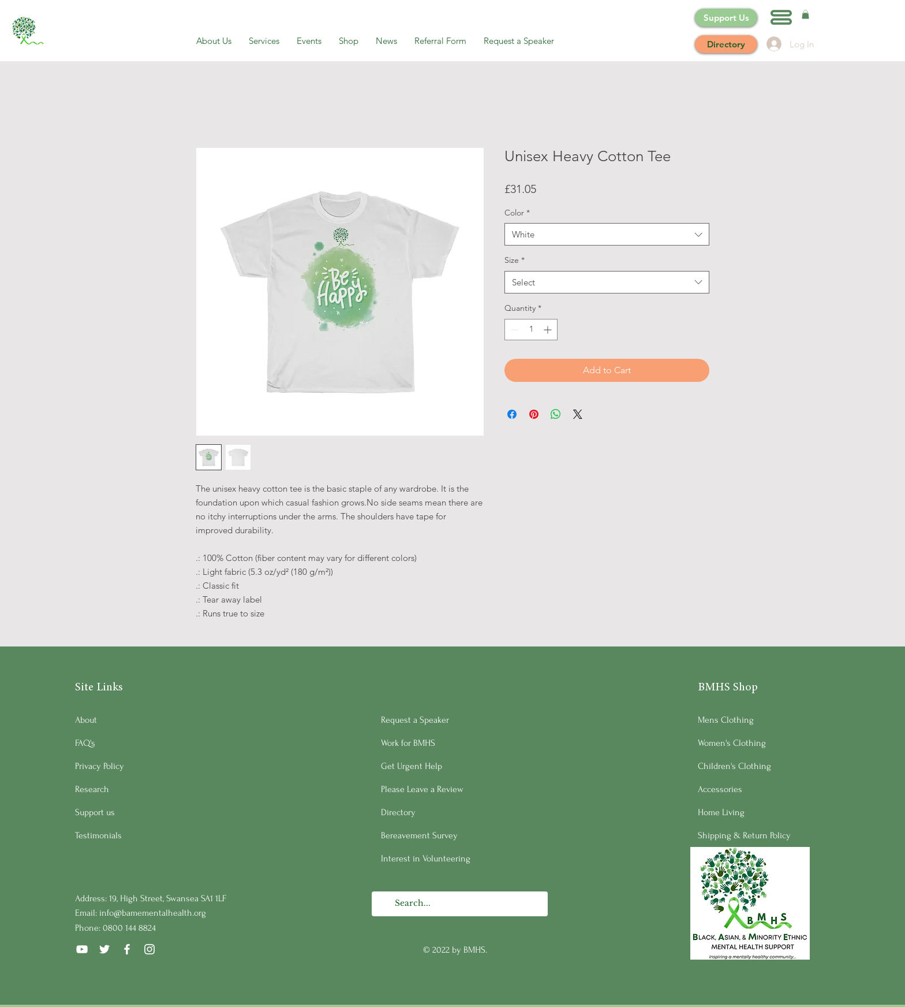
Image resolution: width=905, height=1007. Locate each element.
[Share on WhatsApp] (556, 414)
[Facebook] (127, 949)
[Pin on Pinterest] (534, 414)
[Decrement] (513, 329)
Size (514, 260)
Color (517, 212)
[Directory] (726, 44)
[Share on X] (578, 414)
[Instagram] (149, 949)
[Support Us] (726, 18)
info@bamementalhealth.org (152, 913)
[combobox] (606, 234)
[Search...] (459, 903)
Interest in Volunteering (425, 858)
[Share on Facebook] (512, 414)
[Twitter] (104, 949)
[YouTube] (82, 949)
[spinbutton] (531, 329)
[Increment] (548, 329)
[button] (781, 17)
